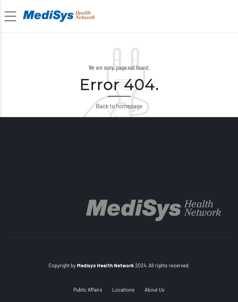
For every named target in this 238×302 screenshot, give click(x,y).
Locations (123, 290)
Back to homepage (119, 105)
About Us (155, 290)
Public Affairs (87, 290)
